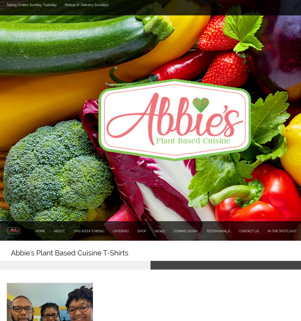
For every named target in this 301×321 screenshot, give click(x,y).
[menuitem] (37, 231)
